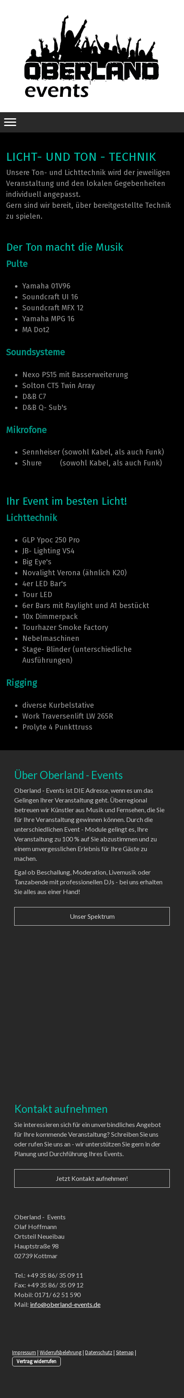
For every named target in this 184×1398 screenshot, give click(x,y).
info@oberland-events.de (65, 1304)
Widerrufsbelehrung (60, 1352)
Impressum (24, 1352)
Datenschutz (98, 1352)
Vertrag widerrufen (36, 1361)
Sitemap (125, 1352)
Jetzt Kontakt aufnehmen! (92, 1178)
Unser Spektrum (92, 916)
